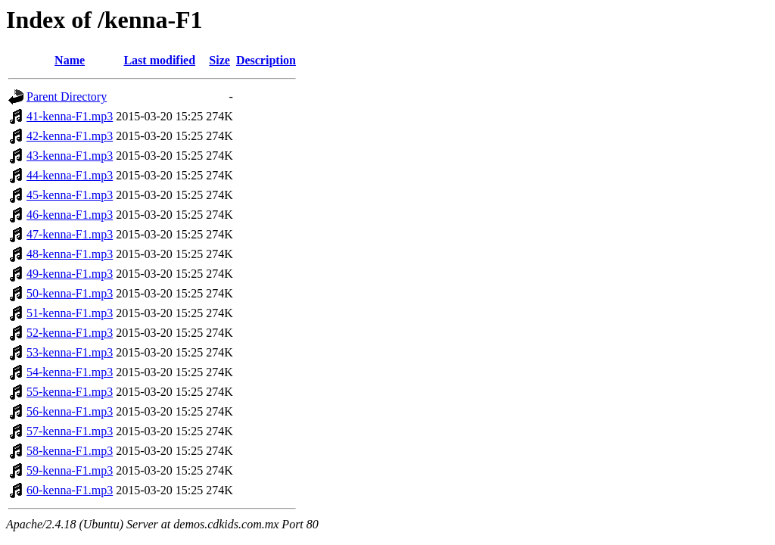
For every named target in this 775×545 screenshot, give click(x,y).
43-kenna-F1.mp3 (69, 155)
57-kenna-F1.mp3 (69, 431)
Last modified (159, 60)
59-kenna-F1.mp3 (69, 470)
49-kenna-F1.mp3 (69, 273)
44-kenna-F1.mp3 (69, 175)
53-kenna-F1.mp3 (69, 352)
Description (266, 60)
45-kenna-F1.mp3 (69, 194)
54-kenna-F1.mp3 (69, 372)
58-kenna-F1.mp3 (69, 450)
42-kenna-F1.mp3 (69, 135)
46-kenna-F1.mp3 (69, 214)
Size (219, 60)
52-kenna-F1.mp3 (69, 332)
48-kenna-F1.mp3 (69, 254)
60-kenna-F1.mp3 (69, 490)
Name (69, 60)
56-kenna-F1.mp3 (69, 411)
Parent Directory (66, 96)
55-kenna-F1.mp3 (69, 391)
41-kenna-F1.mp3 (69, 116)
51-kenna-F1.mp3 (69, 313)
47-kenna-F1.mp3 (69, 234)
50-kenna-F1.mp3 (69, 293)
